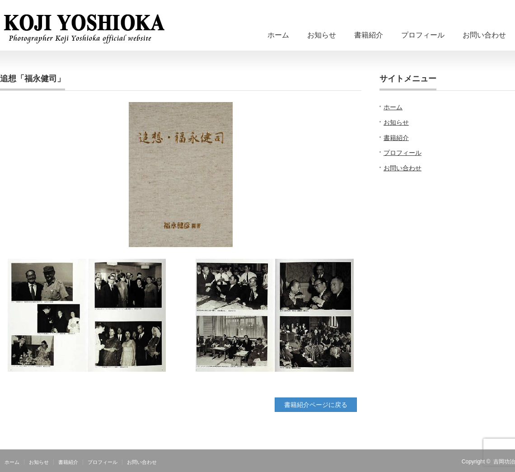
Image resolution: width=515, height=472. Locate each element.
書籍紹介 (368, 35)
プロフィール (423, 35)
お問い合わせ (484, 35)
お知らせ (321, 35)
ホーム (278, 35)
